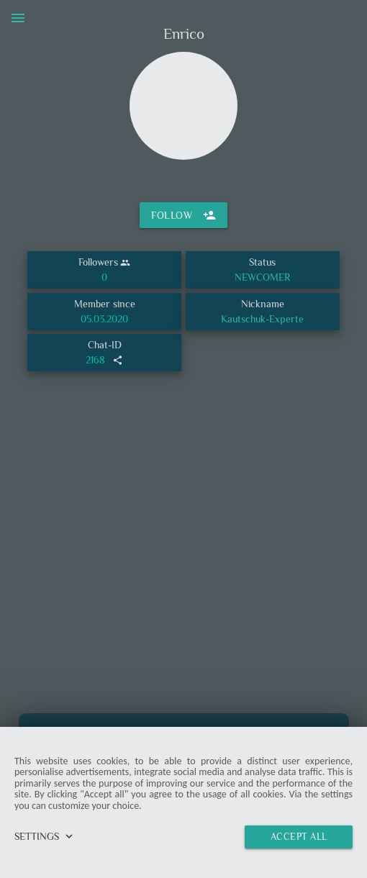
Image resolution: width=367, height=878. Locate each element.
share (117, 360)
